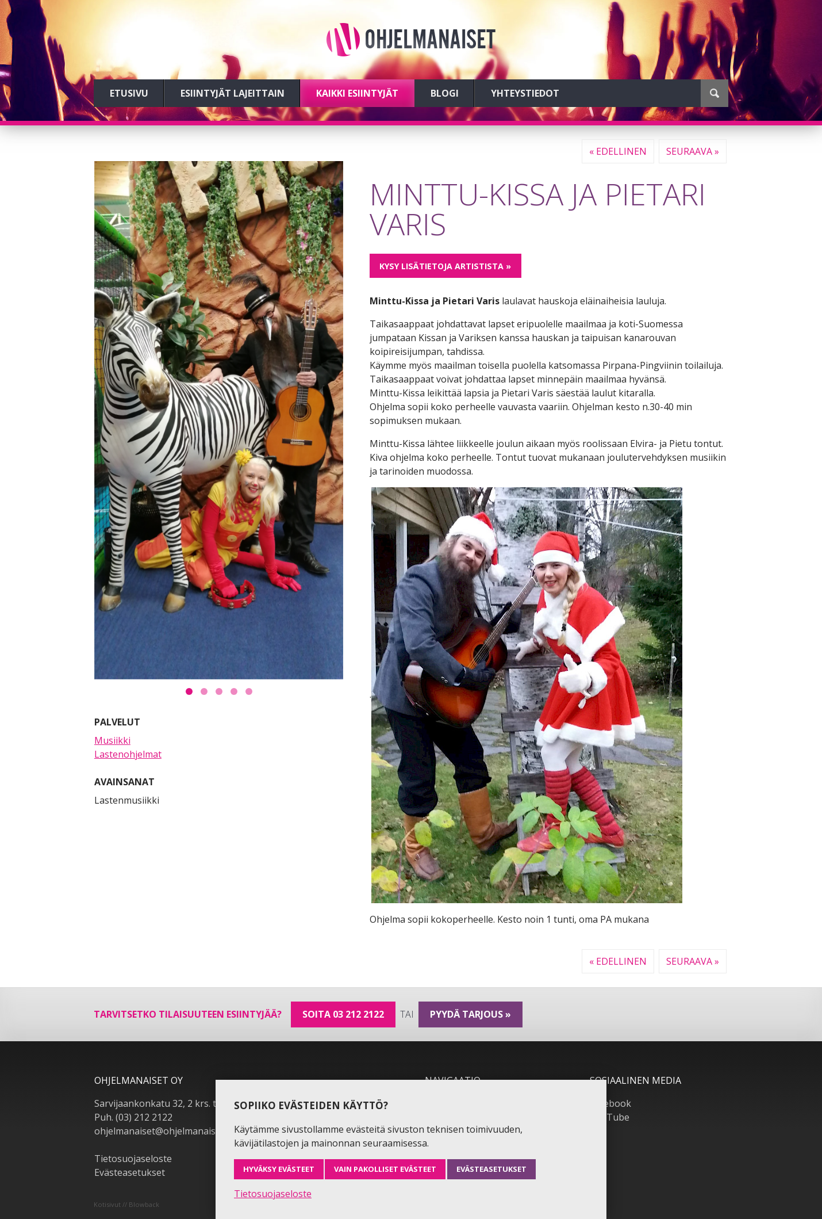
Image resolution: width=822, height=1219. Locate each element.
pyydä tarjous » (470, 1014)
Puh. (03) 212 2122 (133, 1117)
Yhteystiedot (525, 93)
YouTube (609, 1117)
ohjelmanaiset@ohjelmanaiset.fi (162, 1131)
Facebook (610, 1103)
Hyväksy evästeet (278, 1169)
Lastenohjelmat (128, 754)
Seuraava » (692, 151)
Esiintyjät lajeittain (232, 93)
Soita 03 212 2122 (343, 1014)
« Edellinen (618, 151)
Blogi (445, 93)
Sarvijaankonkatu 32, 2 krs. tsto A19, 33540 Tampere (207, 1103)
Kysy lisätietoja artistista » (445, 266)
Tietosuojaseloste (133, 1158)
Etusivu (129, 93)
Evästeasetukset (129, 1172)
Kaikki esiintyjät (357, 93)
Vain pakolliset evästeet (385, 1169)
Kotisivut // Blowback (126, 1204)
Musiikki (112, 740)
